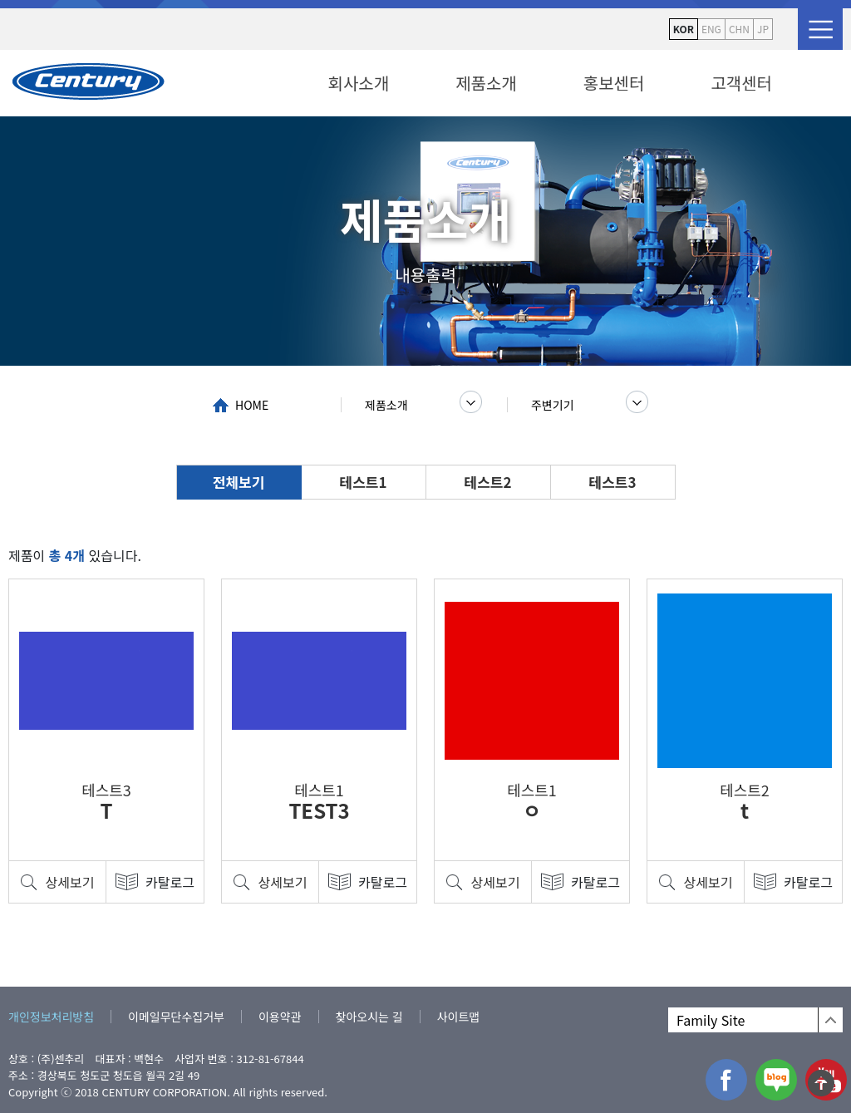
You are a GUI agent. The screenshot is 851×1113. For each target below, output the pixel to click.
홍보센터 (614, 83)
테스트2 (488, 481)
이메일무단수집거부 (176, 1016)
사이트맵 (458, 1016)
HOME (251, 404)
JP (763, 29)
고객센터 (741, 83)
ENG (711, 29)
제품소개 (486, 83)
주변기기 (552, 404)
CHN (739, 29)
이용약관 (280, 1016)
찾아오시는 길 (369, 1016)
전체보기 (239, 481)
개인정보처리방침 (51, 1016)
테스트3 (613, 481)
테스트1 (363, 481)
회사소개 (359, 83)
